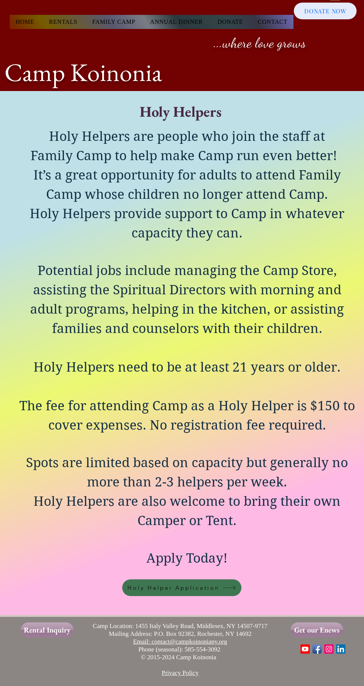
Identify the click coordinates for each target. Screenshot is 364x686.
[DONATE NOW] (325, 11)
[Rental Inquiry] (47, 629)
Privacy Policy (180, 672)
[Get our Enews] (316, 629)
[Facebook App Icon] (317, 649)
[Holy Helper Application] (181, 587)
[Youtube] (305, 649)
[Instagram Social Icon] (329, 649)
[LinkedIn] (340, 649)
